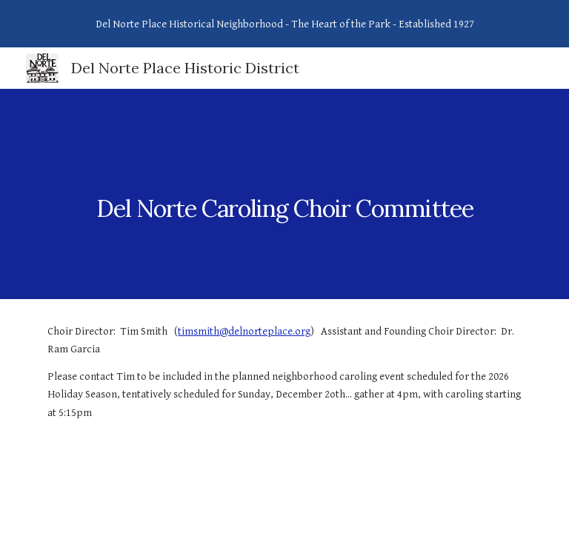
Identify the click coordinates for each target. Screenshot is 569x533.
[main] (284, 193)
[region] (284, 23)
